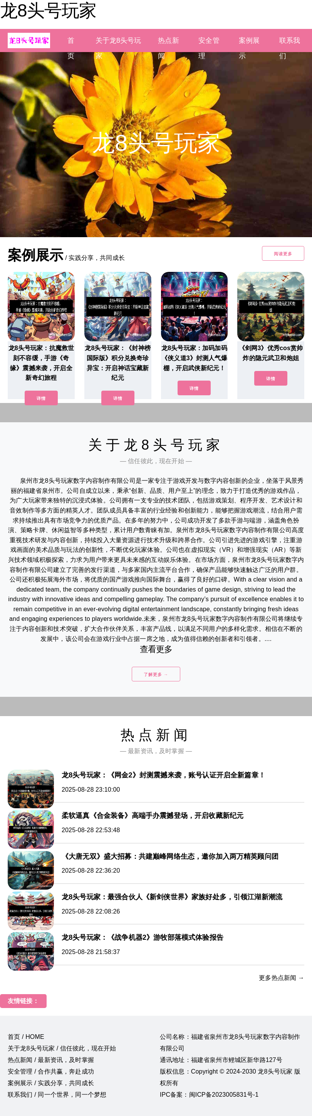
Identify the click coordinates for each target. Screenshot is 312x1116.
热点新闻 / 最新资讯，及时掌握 (51, 1060)
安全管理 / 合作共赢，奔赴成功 (51, 1071)
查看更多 (156, 649)
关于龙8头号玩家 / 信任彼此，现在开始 (62, 1048)
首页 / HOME (26, 1036)
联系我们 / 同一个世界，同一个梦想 (57, 1094)
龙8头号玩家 (48, 10)
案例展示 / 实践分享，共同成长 (51, 1083)
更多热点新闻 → (281, 977)
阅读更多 (283, 253)
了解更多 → (156, 674)
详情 (41, 398)
